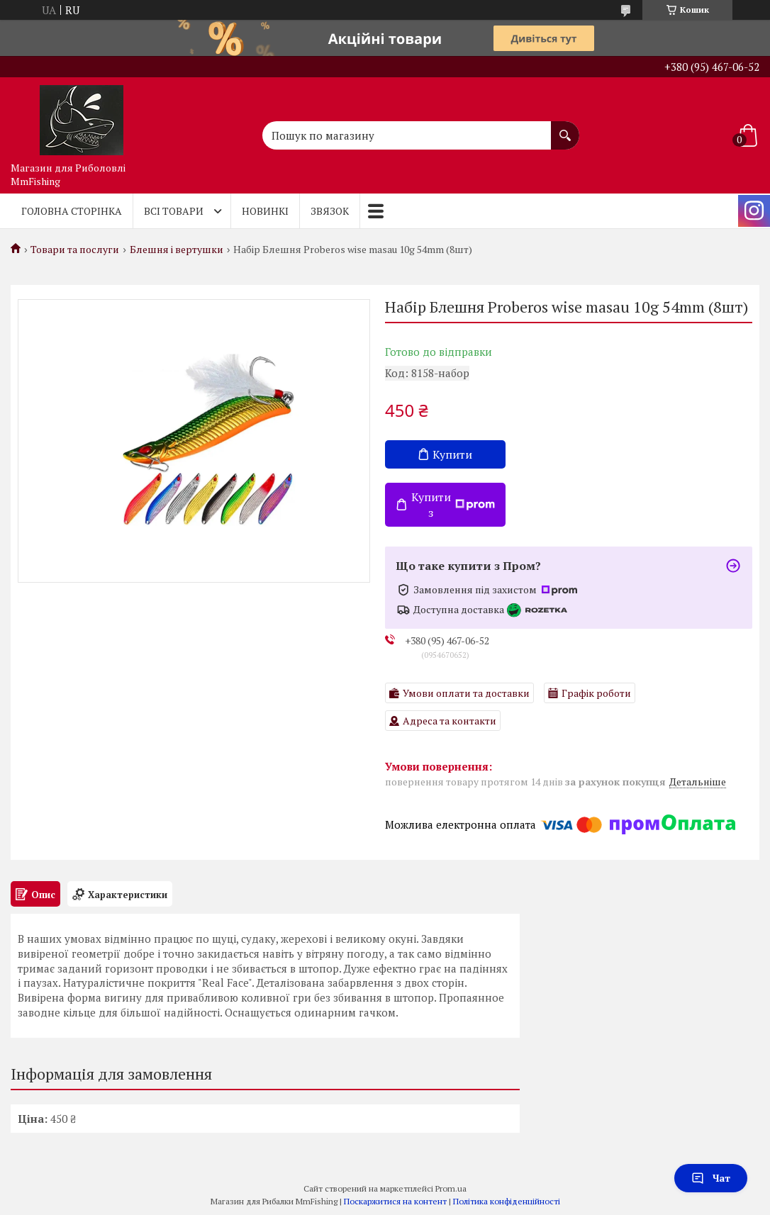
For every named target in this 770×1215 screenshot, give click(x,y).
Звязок (330, 211)
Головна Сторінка (71, 211)
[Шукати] (565, 128)
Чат (710, 1178)
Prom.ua (451, 1188)
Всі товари (173, 211)
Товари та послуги (74, 249)
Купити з (453, 504)
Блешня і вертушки (176, 249)
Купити (452, 454)
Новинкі (265, 211)
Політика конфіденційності (506, 1201)
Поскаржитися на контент (395, 1201)
